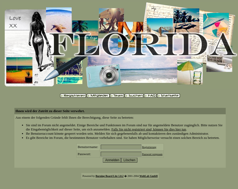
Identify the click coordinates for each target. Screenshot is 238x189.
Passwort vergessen (152, 154)
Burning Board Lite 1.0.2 (109, 176)
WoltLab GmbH (148, 176)
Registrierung (149, 147)
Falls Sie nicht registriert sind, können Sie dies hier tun (148, 129)
